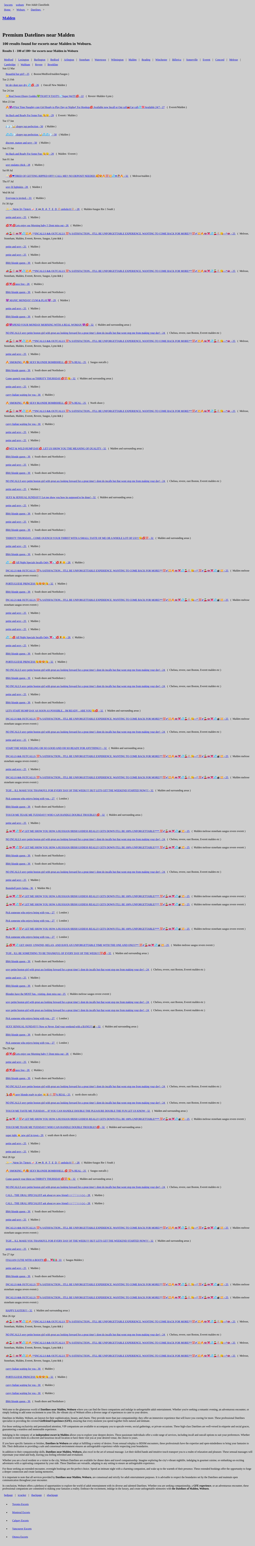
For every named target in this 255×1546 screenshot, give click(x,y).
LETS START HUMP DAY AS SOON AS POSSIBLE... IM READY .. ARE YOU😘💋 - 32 (55, 710)
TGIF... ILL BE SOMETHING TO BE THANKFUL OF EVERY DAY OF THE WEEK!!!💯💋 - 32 (59, 953)
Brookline (52, 64)
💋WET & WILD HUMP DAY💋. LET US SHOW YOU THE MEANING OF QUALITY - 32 (56, 448)
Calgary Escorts (20, 1520)
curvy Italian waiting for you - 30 (23, 394)
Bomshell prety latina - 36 (20, 888)
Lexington (23, 59)
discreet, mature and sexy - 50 (21, 142)
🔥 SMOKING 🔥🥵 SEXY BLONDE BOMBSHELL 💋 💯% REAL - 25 (46, 362)
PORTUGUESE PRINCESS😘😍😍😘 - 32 (30, 583)
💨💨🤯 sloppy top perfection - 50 (24, 126)
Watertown (100, 59)
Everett (206, 59)
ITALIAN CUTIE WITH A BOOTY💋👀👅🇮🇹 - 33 (34, 1260)
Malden (133, 59)
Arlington (69, 59)
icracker (22, 1495)
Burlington (39, 59)
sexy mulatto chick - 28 (18, 164)
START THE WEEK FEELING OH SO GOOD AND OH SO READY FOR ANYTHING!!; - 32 (56, 748)
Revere (38, 64)
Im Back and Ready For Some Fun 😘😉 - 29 (30, 115)
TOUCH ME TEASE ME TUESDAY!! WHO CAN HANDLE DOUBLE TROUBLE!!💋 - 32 (55, 814)
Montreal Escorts (21, 1512)
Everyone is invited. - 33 (19, 198)
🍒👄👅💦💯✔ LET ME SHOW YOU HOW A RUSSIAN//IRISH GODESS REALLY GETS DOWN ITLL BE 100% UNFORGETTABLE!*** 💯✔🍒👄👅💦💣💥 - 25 (98, 831)
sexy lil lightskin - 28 (17, 187)
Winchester (161, 59)
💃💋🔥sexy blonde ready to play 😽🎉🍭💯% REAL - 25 (38, 1094)
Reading (146, 59)
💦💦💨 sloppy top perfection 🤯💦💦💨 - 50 (31, 134)
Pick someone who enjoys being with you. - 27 (30, 798)
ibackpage (36, 1495)
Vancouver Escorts (22, 1528)
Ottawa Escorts (20, 1536)
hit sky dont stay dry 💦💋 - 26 (22, 85)
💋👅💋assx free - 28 (18, 284)
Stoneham (84, 59)
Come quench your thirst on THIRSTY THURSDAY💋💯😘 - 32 (41, 378)
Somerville (192, 59)
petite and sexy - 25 (16, 217)
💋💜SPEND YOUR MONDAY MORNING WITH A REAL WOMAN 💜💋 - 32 (50, 324)
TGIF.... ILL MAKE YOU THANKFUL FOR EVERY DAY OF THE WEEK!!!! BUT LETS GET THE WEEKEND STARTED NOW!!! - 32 (80, 790)
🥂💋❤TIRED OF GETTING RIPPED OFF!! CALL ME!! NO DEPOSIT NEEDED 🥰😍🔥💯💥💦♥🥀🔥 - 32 (67, 176)
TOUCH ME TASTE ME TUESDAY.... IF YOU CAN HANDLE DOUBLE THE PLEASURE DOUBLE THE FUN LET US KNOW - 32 (78, 1110)
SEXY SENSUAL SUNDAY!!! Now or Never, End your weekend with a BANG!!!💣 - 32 (53, 1026)
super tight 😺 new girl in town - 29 (25, 1135)
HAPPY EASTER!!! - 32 (19, 1310)
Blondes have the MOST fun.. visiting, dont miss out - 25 (36, 994)
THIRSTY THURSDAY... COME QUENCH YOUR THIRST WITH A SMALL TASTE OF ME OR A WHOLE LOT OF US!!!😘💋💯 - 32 (80, 538)
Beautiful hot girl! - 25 (17, 74)
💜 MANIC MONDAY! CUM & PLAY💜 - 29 (31, 300)
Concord (219, 59)
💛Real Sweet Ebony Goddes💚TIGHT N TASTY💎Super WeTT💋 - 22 (45, 96)
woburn (20, 4)
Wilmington (117, 59)
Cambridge (10, 64)
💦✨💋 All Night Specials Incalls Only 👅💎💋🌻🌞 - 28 (38, 562)
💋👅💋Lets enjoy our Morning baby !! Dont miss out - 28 (37, 225)
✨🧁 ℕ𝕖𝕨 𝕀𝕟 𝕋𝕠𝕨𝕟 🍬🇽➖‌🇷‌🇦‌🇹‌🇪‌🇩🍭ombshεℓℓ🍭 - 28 (43, 209)
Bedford (54, 59)
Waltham (25, 64)
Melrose (233, 59)
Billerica (176, 59)
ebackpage (52, 1495)
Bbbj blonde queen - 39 (18, 262)
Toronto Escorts (20, 1504)
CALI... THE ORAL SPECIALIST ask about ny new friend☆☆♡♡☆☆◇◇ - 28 (48, 1195)
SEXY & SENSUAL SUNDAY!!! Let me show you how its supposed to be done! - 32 (51, 497)
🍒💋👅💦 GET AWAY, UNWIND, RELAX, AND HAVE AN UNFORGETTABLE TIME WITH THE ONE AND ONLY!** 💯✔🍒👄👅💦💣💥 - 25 (87, 945)
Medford (8, 59)
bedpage (8, 1495)
